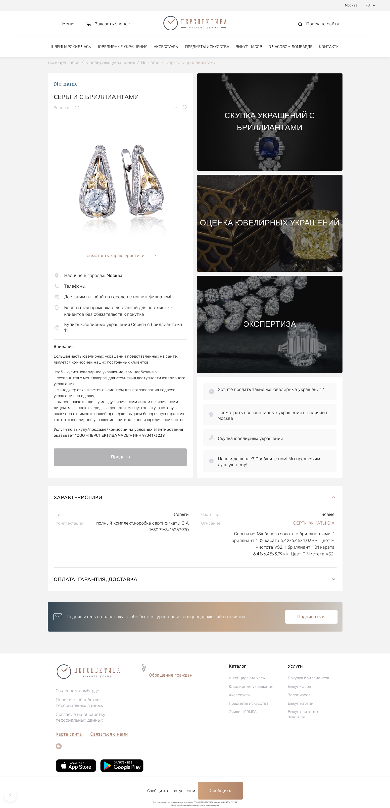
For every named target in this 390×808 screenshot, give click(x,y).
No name (66, 84)
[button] (62, 24)
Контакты (329, 46)
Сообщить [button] (220, 790)
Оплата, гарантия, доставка (195, 580)
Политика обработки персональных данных (79, 703)
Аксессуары (166, 46)
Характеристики (195, 498)
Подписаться (311, 617)
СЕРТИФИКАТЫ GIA (314, 523)
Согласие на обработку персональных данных (80, 717)
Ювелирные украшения (122, 46)
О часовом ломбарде (290, 46)
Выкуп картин (301, 703)
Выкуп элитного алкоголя (303, 715)
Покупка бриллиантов (308, 678)
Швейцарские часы (71, 46)
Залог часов (299, 695)
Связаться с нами (109, 734)
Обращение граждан (171, 675)
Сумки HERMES (243, 712)
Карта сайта (69, 734)
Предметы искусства (207, 46)
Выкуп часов (249, 46)
